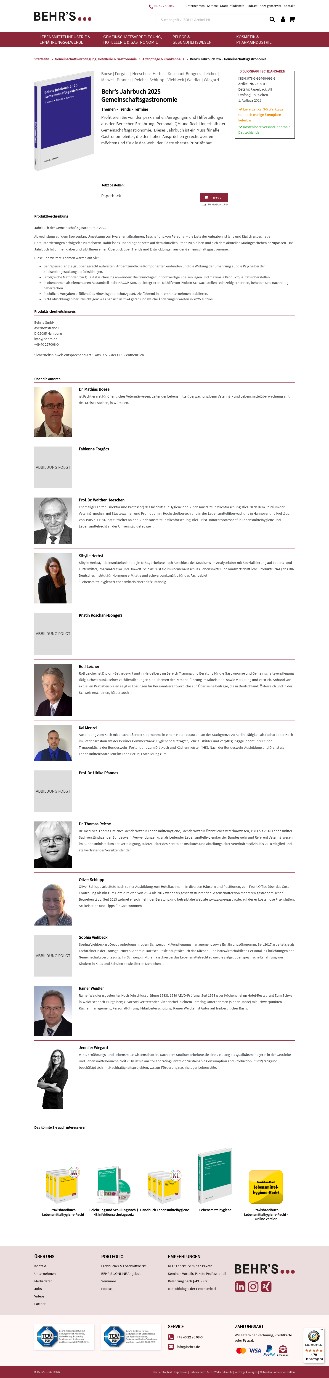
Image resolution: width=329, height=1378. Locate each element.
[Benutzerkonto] (283, 19)
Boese (106, 73)
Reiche (140, 79)
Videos (39, 1296)
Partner (40, 1303)
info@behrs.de (45, 338)
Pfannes (124, 79)
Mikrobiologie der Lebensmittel (192, 1288)
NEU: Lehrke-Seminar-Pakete (190, 1266)
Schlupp (156, 79)
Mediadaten (43, 1281)
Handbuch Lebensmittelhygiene (164, 1210)
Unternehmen (195, 6)
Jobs (38, 1288)
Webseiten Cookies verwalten (277, 1372)
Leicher (210, 73)
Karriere (212, 6)
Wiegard (211, 79)
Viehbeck (175, 79)
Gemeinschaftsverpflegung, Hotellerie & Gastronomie (132, 39)
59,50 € (212, 197)
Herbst (159, 73)
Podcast (252, 6)
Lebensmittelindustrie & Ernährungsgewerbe (65, 39)
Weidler (194, 79)
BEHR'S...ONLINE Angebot (121, 1273)
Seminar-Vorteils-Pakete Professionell (197, 1273)
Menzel (107, 79)
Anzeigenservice (270, 6)
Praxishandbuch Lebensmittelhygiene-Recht (63, 1212)
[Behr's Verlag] (62, 15)
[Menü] (321, 1330)
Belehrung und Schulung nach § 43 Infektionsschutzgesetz (113, 1212)
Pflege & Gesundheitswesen (192, 39)
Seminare (108, 1281)
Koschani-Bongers (184, 73)
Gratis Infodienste (232, 6)
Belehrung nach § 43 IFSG (187, 1281)
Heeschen (141, 73)
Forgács (122, 73)
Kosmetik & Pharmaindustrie (254, 39)
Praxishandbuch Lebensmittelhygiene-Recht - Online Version (266, 1214)
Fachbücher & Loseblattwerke (124, 1266)
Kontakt (289, 6)
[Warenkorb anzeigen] (292, 19)
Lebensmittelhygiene (215, 1210)
